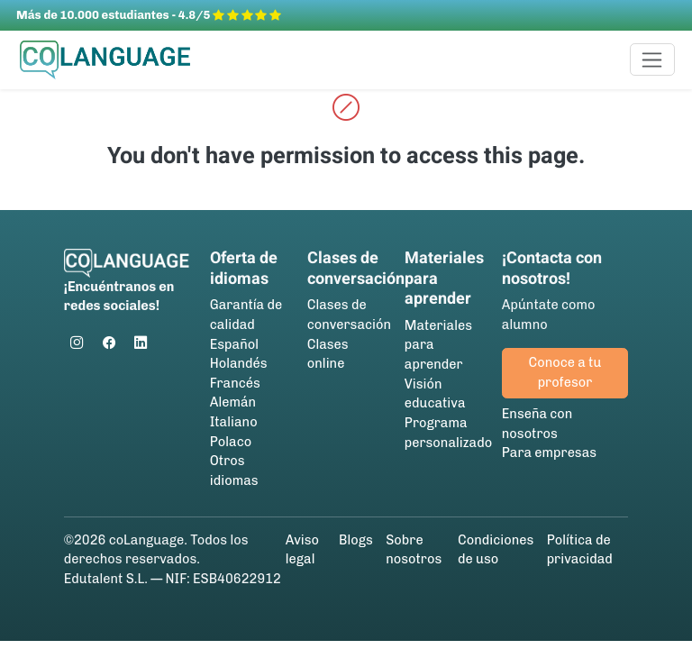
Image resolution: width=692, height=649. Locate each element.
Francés (235, 383)
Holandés (239, 363)
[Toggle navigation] (653, 59)
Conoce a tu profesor (565, 372)
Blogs (356, 540)
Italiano (234, 422)
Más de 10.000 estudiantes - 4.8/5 (148, 15)
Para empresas (549, 452)
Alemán (233, 402)
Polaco (230, 442)
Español (234, 344)
